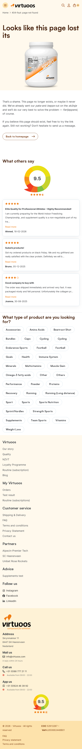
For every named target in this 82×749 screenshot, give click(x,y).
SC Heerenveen (12, 556)
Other (43, 375)
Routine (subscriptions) (16, 500)
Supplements (14, 420)
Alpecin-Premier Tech (15, 550)
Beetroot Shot (62, 329)
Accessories (13, 329)
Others (60, 375)
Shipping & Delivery (14, 515)
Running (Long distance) (60, 393)
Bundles (10, 338)
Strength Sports (43, 411)
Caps (27, 338)
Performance (14, 384)
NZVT (6, 459)
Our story (8, 448)
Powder (35, 384)
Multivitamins (33, 365)
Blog (5, 475)
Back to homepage (20, 136)
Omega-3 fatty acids (18, 375)
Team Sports (38, 420)
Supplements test (13, 575)
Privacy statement (12, 740)
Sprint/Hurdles (15, 411)
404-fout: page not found (25, 12)
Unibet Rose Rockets (15, 561)
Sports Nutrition (49, 402)
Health (26, 356)
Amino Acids (37, 329)
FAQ (5, 520)
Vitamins (61, 420)
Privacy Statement (13, 530)
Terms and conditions (15, 525)
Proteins (54, 384)
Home (5, 12)
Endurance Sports (17, 347)
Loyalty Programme (14, 464)
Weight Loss (13, 429)
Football (41, 347)
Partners (9, 544)
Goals (9, 356)
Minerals (11, 365)
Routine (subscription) (16, 470)
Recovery (11, 393)
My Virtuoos (12, 483)
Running (31, 393)
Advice (8, 569)
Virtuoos (9, 442)
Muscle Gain (57, 365)
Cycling (44, 338)
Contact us (9, 536)
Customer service (17, 508)
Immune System (48, 356)
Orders (7, 489)
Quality (7, 454)
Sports (26, 402)
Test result (9, 495)
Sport (9, 402)
